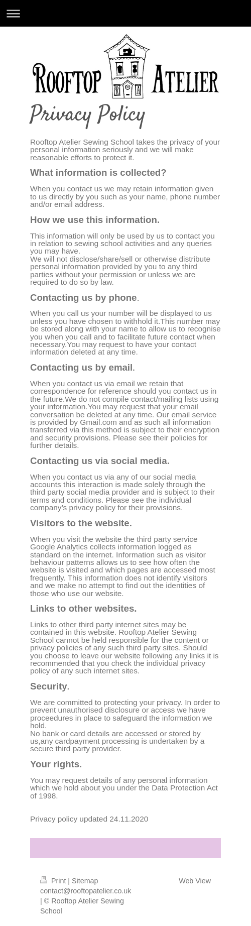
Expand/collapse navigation (125, 13)
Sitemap (85, 881)
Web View (195, 881)
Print (54, 881)
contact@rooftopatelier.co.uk (85, 891)
